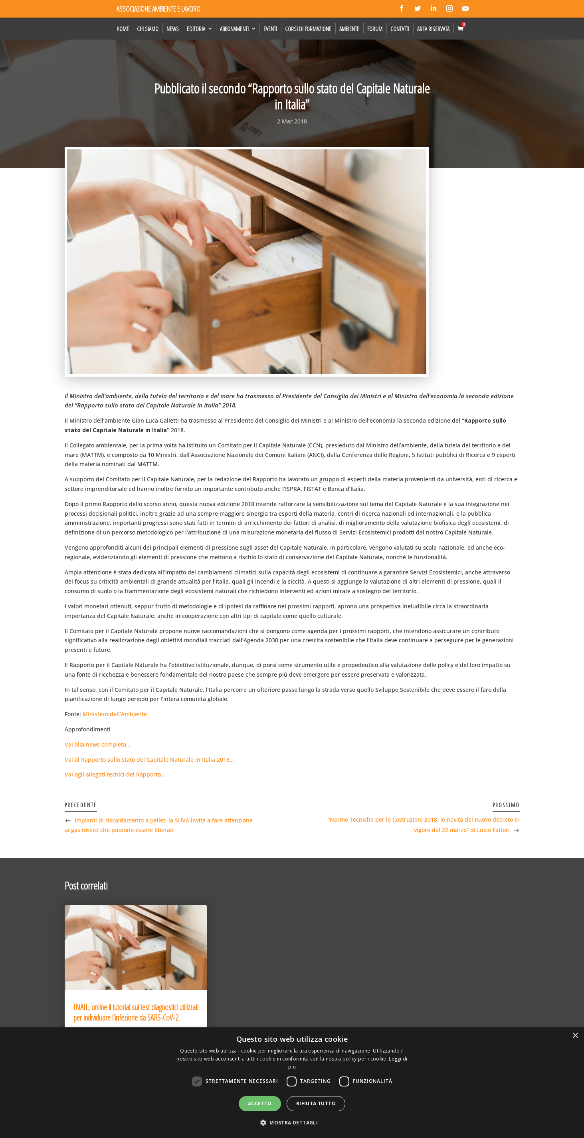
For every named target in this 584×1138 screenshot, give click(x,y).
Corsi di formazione (308, 29)
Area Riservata (433, 29)
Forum (374, 29)
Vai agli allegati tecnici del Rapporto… (115, 774)
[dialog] (292, 1082)
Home (123, 29)
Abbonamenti (234, 29)
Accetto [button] (260, 1103)
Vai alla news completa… (98, 744)
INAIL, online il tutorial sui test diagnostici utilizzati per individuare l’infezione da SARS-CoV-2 (135, 1012)
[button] (292, 1122)
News (172, 29)
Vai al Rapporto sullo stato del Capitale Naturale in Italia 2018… (149, 759)
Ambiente (349, 29)
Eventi (270, 29)
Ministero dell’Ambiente (115, 714)
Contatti (399, 29)
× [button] (575, 1036)
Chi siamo (147, 29)
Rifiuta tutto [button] (316, 1103)
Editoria (196, 29)
